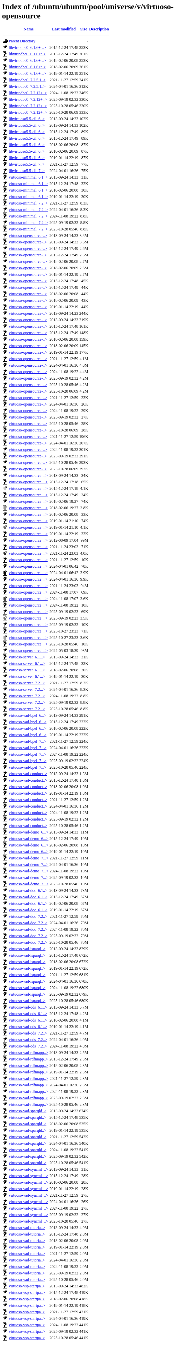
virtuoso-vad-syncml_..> (28, 1169)
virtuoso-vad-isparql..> (27, 949)
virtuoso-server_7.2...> (27, 683)
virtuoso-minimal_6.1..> (28, 177)
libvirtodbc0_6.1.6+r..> (27, 47)
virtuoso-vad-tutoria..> (27, 1228)
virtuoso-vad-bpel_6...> (27, 715)
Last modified (64, 29)
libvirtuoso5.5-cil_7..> (27, 164)
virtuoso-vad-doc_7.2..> (28, 916)
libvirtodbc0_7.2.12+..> (28, 93)
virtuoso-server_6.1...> (27, 657)
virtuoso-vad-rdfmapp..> (28, 1052)
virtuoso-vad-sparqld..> (27, 1111)
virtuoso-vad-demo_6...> (28, 832)
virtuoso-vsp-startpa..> (27, 1286)
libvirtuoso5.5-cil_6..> (27, 119)
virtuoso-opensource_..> (28, 475)
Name (29, 29)
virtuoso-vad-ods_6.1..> (28, 1007)
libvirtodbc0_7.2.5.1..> (27, 80)
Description (99, 29)
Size (83, 29)
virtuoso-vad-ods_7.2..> (28, 1033)
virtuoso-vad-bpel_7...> (27, 741)
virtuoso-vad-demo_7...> (28, 858)
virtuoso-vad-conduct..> (28, 774)
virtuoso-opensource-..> (28, 235)
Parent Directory (22, 41)
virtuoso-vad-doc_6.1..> (28, 890)
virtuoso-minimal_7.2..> (28, 203)
